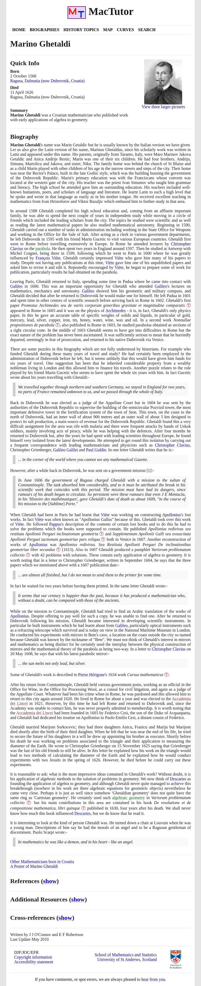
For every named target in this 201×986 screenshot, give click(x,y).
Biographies (44, 29)
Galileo (16, 286)
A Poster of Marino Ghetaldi (34, 866)
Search (147, 29)
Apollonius (171, 515)
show (50, 881)
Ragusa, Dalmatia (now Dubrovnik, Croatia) (47, 81)
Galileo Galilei (65, 450)
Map (108, 29)
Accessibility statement (33, 962)
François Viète (48, 258)
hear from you (153, 979)
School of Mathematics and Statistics (126, 954)
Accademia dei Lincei (34, 713)
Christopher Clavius (172, 445)
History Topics (81, 29)
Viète (118, 258)
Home (19, 29)
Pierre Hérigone (91, 674)
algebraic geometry (128, 797)
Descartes (178, 779)
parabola (43, 248)
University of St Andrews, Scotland (127, 959)
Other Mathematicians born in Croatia (42, 861)
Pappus (55, 524)
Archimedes (115, 310)
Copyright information (33, 957)
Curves (125, 29)
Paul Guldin (96, 450)
